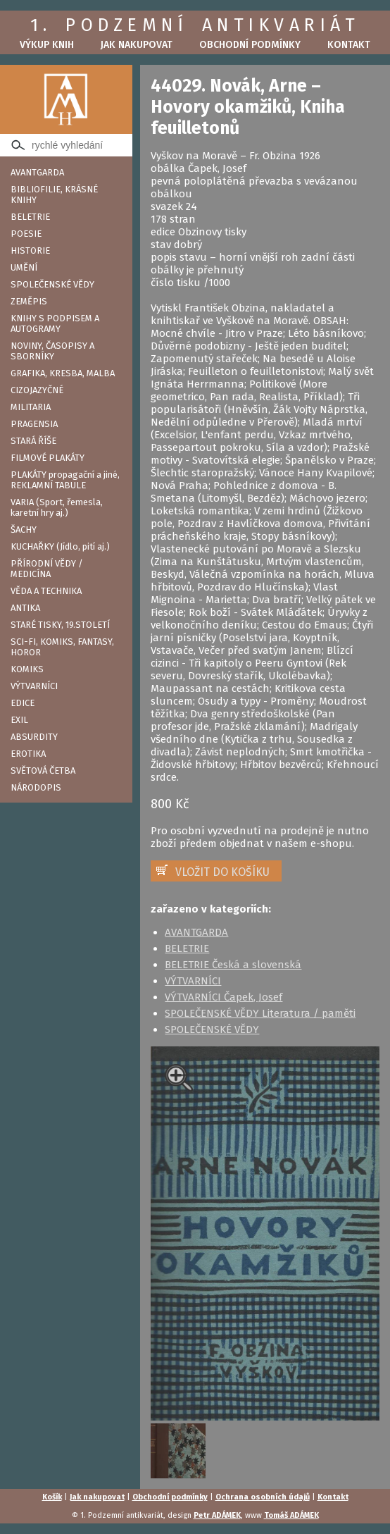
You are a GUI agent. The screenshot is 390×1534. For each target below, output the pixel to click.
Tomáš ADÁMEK (291, 1515)
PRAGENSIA (34, 424)
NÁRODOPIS (36, 787)
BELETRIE (30, 216)
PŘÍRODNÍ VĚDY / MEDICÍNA (47, 568)
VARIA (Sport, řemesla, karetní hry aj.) (57, 507)
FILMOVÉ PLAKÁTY (47, 457)
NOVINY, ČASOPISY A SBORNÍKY (52, 350)
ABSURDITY (34, 736)
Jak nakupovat (136, 45)
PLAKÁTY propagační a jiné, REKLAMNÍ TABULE (65, 479)
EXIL (19, 720)
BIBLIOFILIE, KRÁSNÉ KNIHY (54, 194)
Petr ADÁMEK (217, 1515)
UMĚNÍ (24, 267)
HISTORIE (30, 250)
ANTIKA (25, 607)
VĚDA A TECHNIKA (46, 591)
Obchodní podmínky (250, 45)
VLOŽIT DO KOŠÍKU (222, 872)
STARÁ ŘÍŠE (33, 440)
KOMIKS (27, 669)
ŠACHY (24, 529)
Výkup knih (47, 45)
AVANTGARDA (37, 172)
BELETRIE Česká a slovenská (233, 964)
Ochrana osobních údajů (262, 1497)
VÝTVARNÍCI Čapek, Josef (223, 997)
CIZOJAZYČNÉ (37, 390)
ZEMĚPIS (29, 301)
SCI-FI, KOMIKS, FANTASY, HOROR (62, 646)
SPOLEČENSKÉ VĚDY (52, 284)
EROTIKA (28, 753)
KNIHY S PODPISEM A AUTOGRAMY (55, 323)
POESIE (26, 233)
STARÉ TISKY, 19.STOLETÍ (60, 624)
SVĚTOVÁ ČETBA (43, 770)
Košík (52, 1497)
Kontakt (348, 45)
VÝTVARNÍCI (34, 686)
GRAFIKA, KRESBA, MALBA (63, 373)
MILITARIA (31, 407)
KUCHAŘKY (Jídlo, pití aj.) (60, 546)
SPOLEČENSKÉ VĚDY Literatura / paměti (260, 1013)
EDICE (22, 703)
